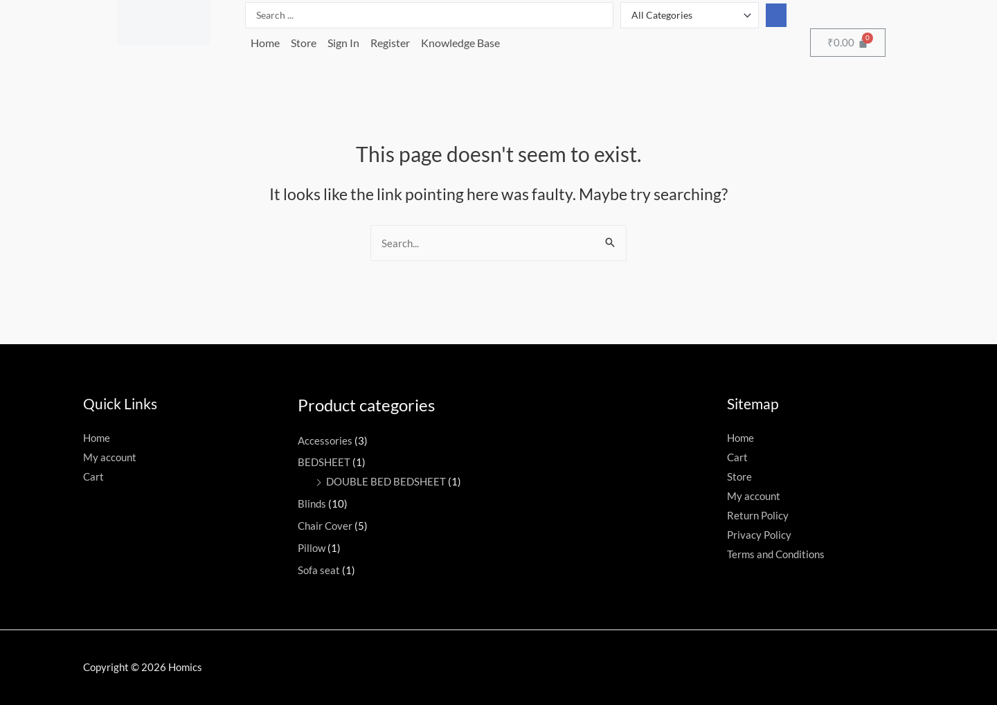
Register (390, 42)
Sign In (343, 42)
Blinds (312, 503)
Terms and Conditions (776, 554)
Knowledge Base (460, 42)
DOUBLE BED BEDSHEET (386, 481)
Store (303, 42)
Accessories (325, 440)
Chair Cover (325, 525)
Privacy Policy (759, 534)
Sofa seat (319, 570)
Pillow (311, 548)
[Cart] (848, 42)
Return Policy (758, 515)
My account (109, 457)
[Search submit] (776, 15)
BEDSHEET (324, 462)
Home (265, 42)
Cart (93, 476)
